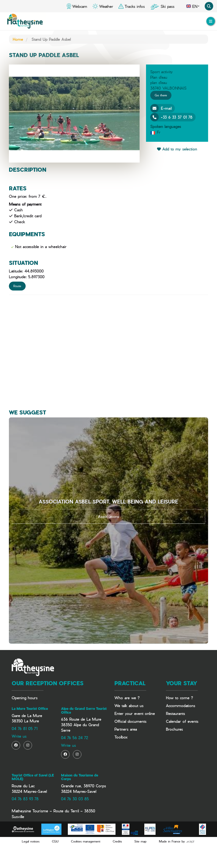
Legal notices (30, 841)
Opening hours (25, 697)
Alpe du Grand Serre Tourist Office (84, 710)
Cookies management (85, 841)
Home (18, 39)
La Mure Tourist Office (30, 708)
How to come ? (179, 697)
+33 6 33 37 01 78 (171, 117)
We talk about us (128, 705)
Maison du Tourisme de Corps (79, 777)
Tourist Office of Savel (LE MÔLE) (33, 777)
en (192, 6)
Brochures (174, 729)
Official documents (130, 721)
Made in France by (176, 841)
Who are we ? (127, 697)
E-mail (161, 108)
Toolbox (121, 737)
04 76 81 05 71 (25, 728)
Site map (140, 841)
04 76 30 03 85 (75, 798)
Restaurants (175, 713)
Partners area (125, 729)
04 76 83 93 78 (25, 798)
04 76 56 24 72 (74, 737)
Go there (161, 95)
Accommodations (180, 705)
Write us (19, 736)
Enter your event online (134, 713)
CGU (55, 841)
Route (17, 286)
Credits (117, 841)
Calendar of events (182, 721)
